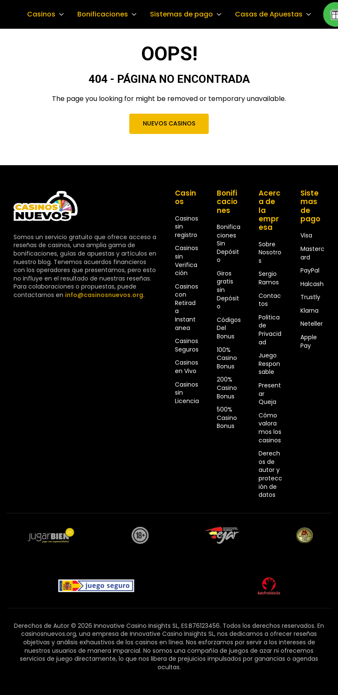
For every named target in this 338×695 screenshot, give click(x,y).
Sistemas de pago (179, 14)
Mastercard (312, 253)
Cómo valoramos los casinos (270, 427)
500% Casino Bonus (227, 417)
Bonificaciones (101, 14)
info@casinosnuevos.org (103, 295)
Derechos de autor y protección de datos (270, 474)
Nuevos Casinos (169, 123)
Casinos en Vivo (186, 366)
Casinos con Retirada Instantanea (186, 307)
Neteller (311, 323)
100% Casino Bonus (227, 358)
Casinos (41, 14)
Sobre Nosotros (270, 252)
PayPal (309, 270)
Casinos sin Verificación (186, 260)
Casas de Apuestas (265, 14)
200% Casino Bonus (227, 387)
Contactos (270, 300)
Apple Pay (308, 341)
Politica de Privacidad (270, 329)
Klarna (309, 310)
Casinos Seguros (187, 345)
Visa (306, 235)
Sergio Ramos (269, 278)
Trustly (310, 297)
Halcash (312, 284)
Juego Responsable (269, 363)
